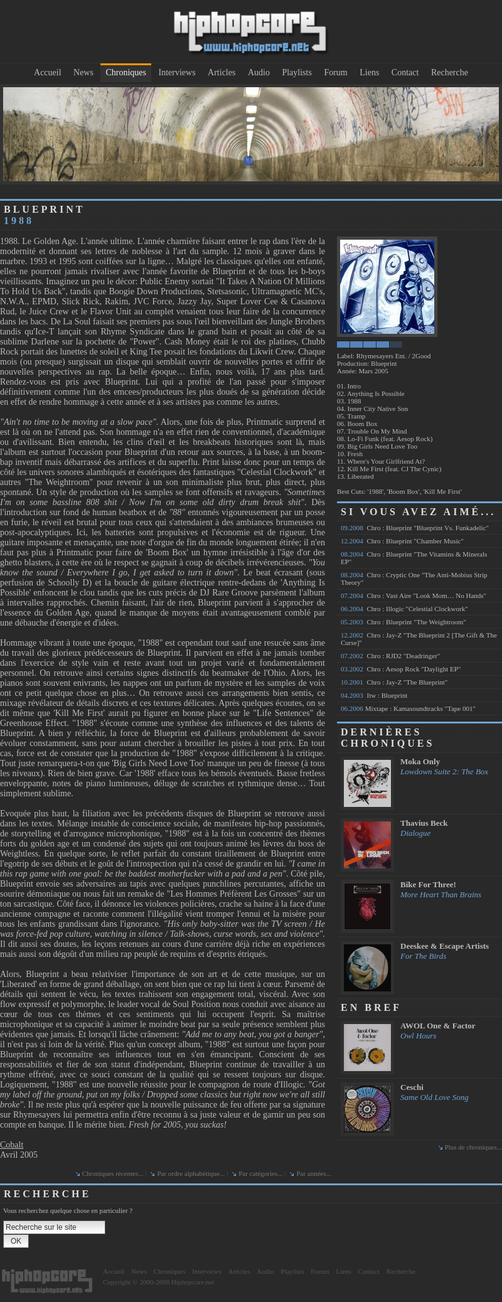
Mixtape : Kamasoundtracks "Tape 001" (408, 708)
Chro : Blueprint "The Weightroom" (403, 622)
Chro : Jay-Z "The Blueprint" (394, 682)
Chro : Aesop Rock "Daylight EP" (401, 669)
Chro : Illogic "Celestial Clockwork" (404, 608)
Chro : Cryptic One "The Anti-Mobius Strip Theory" (414, 578)
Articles (221, 72)
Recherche (449, 72)
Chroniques (125, 72)
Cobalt (11, 1145)
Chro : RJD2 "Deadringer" (390, 655)
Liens (369, 72)
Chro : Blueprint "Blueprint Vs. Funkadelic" (415, 527)
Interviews (177, 72)
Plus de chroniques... (473, 1147)
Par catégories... (260, 1173)
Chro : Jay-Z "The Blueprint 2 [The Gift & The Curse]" (419, 638)
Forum (335, 72)
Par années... (313, 1173)
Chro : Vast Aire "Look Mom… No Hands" (413, 595)
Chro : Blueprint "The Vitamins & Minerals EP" (414, 557)
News (83, 72)
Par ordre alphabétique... (191, 1173)
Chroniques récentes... (113, 1173)
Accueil (47, 72)
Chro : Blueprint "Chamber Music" (402, 541)
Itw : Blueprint (374, 695)
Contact (405, 72)
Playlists (296, 72)
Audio (259, 72)
